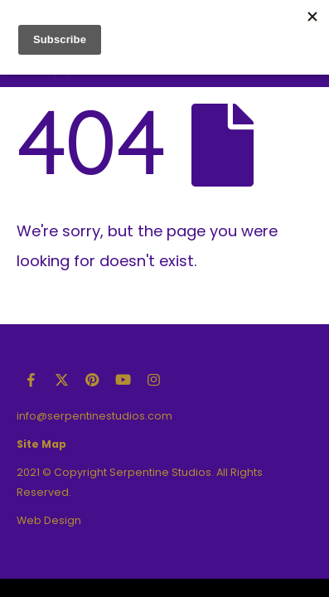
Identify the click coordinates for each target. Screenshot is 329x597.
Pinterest (92, 379)
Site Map (41, 444)
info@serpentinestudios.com (94, 416)
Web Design (49, 520)
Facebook (30, 379)
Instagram (153, 379)
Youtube (122, 379)
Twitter (61, 379)
